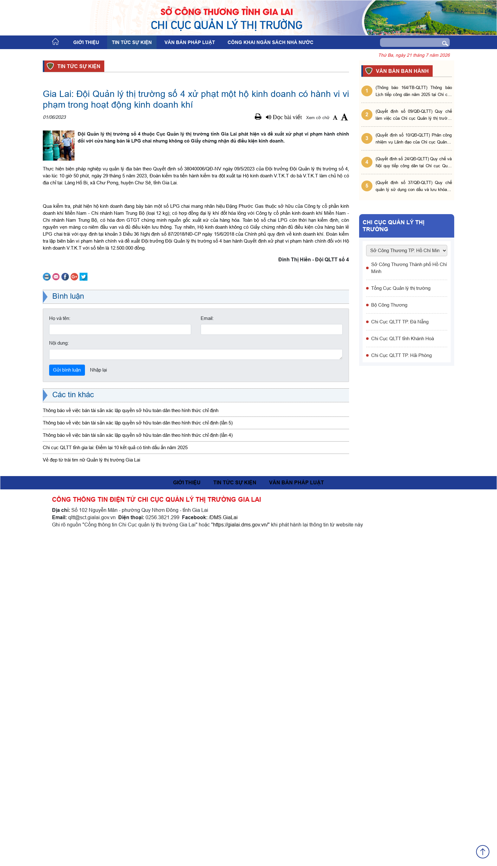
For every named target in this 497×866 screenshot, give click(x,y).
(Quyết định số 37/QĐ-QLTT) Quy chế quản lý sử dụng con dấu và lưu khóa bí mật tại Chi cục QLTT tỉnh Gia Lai (414, 186)
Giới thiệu (86, 42)
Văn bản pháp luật (190, 42)
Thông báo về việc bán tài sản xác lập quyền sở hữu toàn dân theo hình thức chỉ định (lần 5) (138, 754)
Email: (207, 649)
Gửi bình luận (67, 701)
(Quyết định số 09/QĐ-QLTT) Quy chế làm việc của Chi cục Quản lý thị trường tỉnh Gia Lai (414, 115)
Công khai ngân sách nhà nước (270, 42)
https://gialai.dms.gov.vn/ (240, 856)
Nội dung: (59, 674)
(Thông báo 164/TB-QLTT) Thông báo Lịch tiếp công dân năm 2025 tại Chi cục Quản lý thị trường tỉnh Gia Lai (414, 91)
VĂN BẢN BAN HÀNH (401, 71)
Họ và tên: (59, 649)
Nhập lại (98, 701)
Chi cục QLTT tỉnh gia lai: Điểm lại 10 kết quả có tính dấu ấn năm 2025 (115, 779)
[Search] (405, 42)
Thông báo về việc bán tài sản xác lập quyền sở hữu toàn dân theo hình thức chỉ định (130, 742)
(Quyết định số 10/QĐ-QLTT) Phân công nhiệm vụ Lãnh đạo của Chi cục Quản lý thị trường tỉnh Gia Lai (414, 138)
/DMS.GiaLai (223, 848)
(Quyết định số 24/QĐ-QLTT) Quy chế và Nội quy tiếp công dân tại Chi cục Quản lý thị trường (414, 162)
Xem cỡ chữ (318, 117)
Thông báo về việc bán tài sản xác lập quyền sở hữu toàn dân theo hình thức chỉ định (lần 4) (138, 766)
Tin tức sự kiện (132, 42)
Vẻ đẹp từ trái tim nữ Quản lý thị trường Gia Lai (91, 791)
